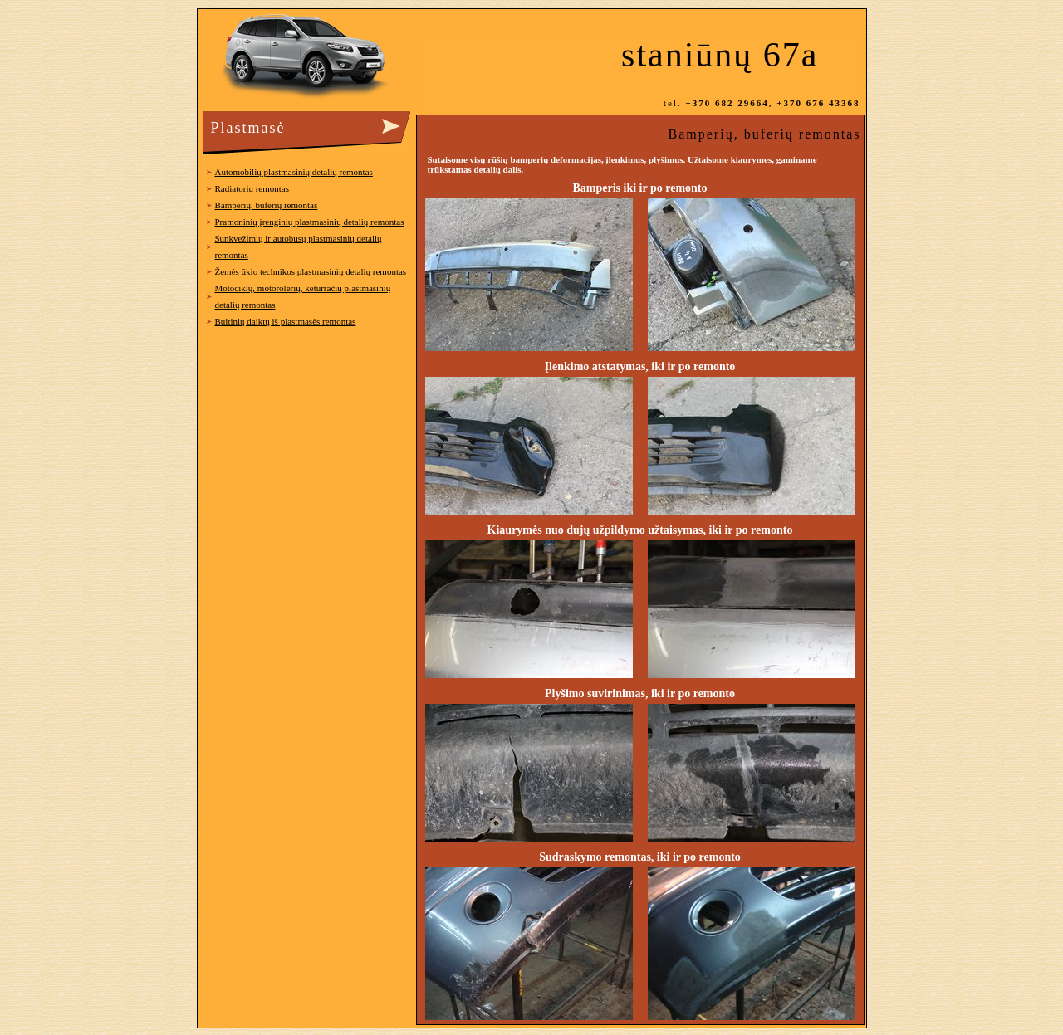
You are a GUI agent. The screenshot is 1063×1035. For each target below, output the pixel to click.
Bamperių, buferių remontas (266, 205)
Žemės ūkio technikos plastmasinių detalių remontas (311, 271)
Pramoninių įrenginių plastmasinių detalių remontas (309, 222)
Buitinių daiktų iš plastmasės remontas (285, 321)
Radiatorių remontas (252, 188)
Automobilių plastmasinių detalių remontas (294, 172)
